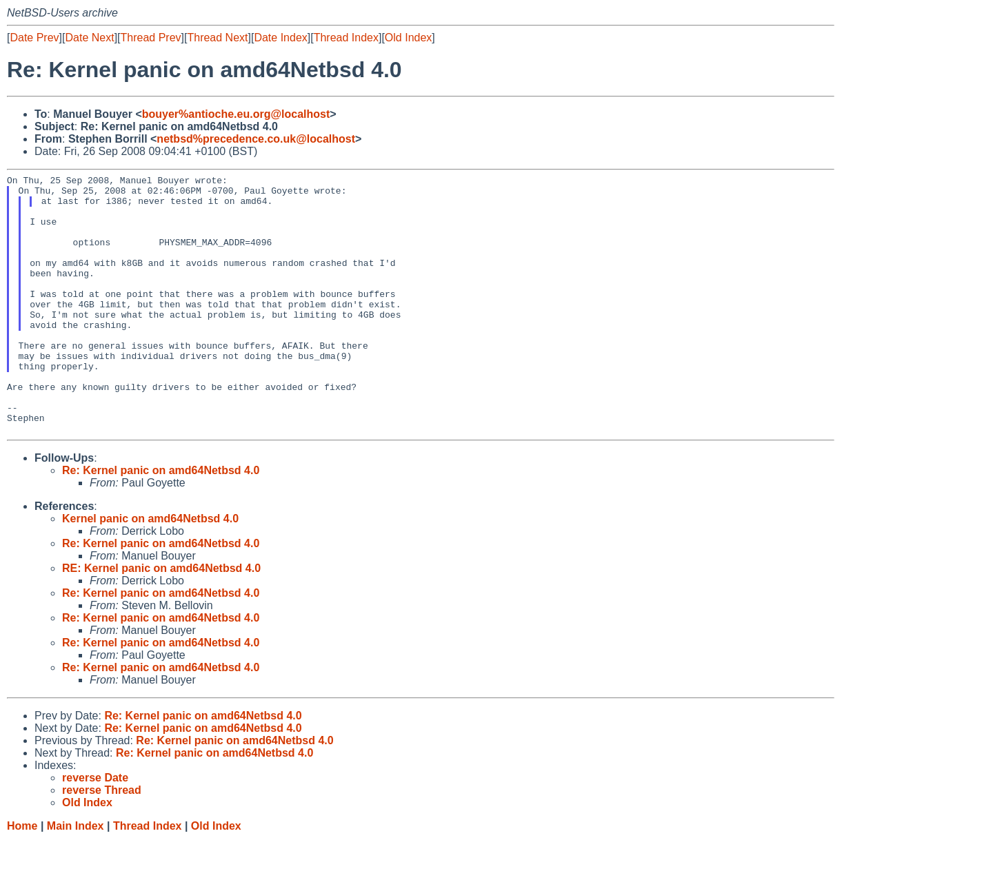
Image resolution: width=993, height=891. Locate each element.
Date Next (89, 37)
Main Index (75, 877)
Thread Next (217, 37)
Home (22, 877)
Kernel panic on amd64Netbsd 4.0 (150, 570)
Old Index (408, 37)
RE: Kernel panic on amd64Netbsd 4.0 (161, 620)
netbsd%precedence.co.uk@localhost (256, 139)
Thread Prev (151, 37)
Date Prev (34, 37)
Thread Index (346, 37)
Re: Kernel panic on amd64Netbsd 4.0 (160, 522)
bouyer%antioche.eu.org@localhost (236, 114)
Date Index (280, 37)
